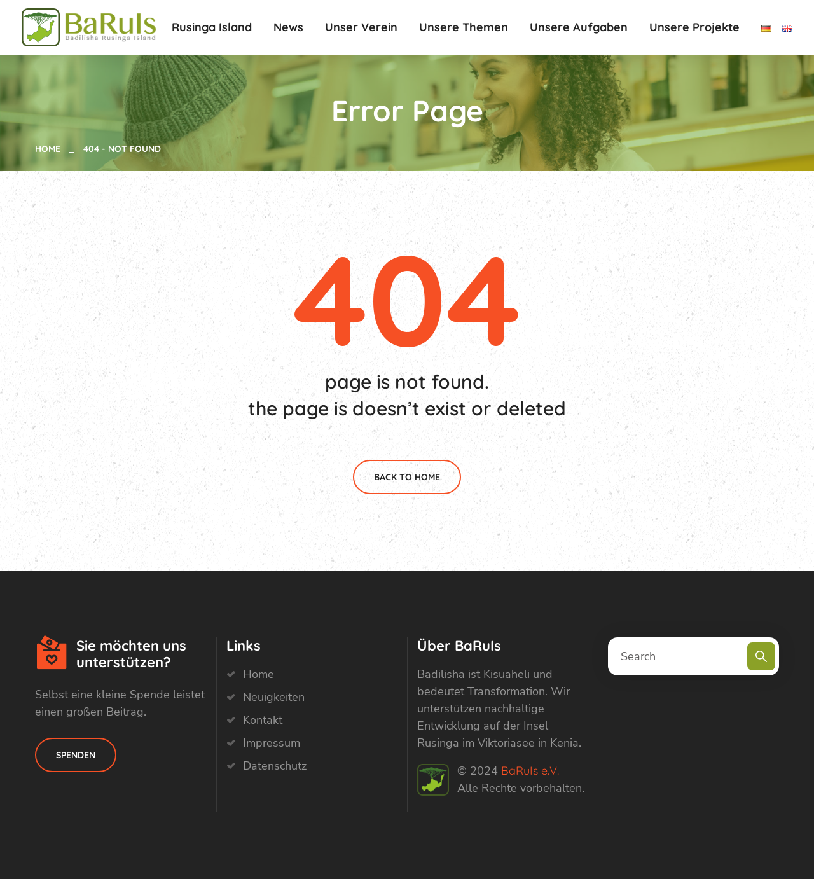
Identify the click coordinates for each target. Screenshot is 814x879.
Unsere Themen (463, 27)
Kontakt (262, 720)
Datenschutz (275, 765)
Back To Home (407, 477)
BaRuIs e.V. (530, 770)
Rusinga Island (212, 27)
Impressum (271, 743)
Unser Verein (361, 27)
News (288, 27)
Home (50, 149)
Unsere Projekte (694, 27)
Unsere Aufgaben (579, 27)
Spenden (75, 755)
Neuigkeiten (274, 697)
